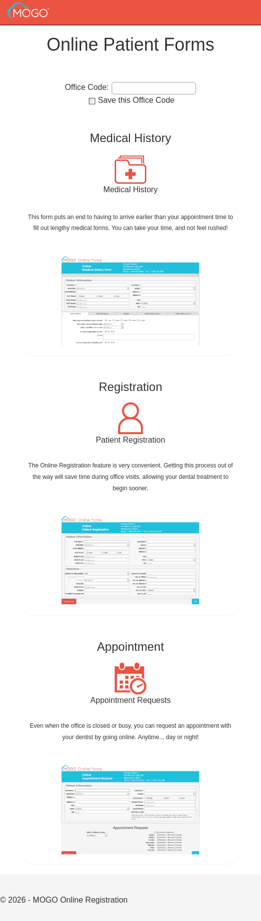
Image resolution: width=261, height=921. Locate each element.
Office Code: (87, 87)
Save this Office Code (136, 100)
